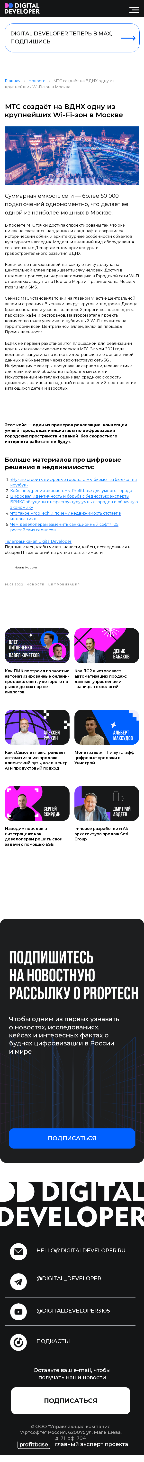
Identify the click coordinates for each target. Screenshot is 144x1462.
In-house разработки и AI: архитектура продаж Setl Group (101, 841)
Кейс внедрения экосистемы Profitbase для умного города (71, 494)
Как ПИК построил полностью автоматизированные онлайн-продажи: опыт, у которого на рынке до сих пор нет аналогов (37, 688)
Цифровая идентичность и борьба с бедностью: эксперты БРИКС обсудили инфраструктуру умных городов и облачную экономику (74, 505)
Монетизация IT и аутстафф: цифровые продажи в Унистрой (104, 764)
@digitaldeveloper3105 (73, 1317)
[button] (72, 1145)
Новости (37, 84)
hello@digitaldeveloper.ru (81, 1258)
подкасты (53, 1348)
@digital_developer (68, 1285)
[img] (22, 8)
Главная (13, 84)
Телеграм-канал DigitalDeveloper (38, 544)
